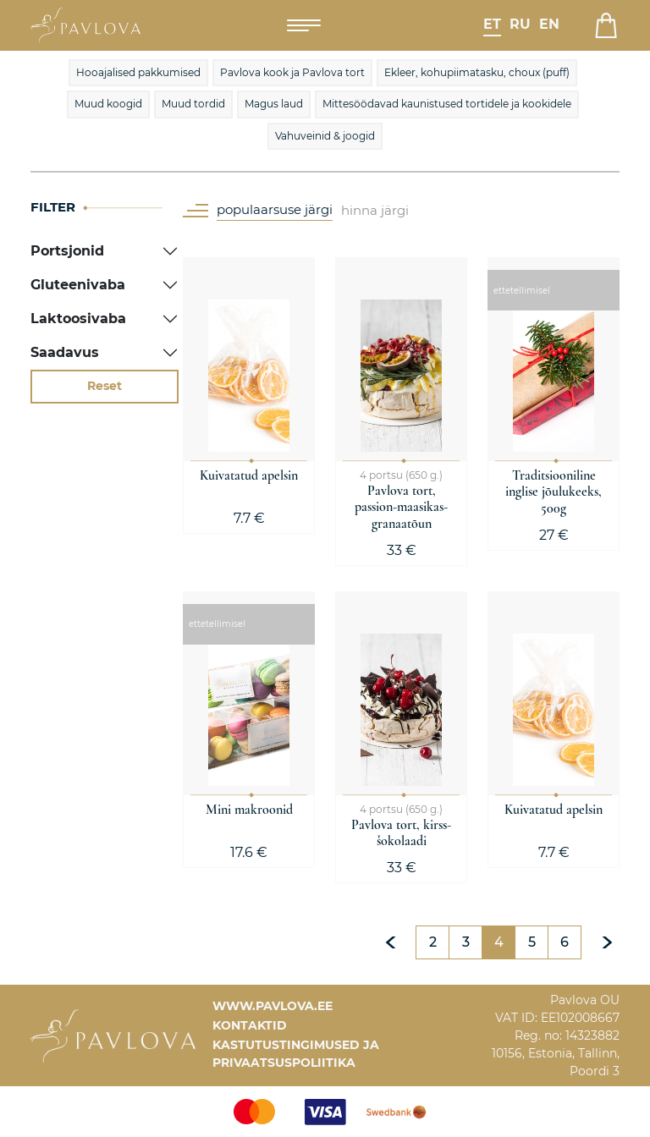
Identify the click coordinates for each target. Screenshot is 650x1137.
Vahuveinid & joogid (325, 135)
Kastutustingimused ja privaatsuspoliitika (295, 1053)
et (492, 24)
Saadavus (64, 352)
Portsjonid (67, 251)
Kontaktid (249, 1025)
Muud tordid (193, 103)
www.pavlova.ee (272, 1005)
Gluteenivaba (77, 285)
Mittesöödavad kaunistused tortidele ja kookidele (446, 103)
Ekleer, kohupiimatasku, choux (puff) (477, 72)
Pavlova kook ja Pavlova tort (292, 72)
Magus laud (274, 103)
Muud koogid (108, 103)
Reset (104, 385)
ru (520, 24)
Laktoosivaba (78, 318)
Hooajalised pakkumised (138, 72)
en (549, 24)
